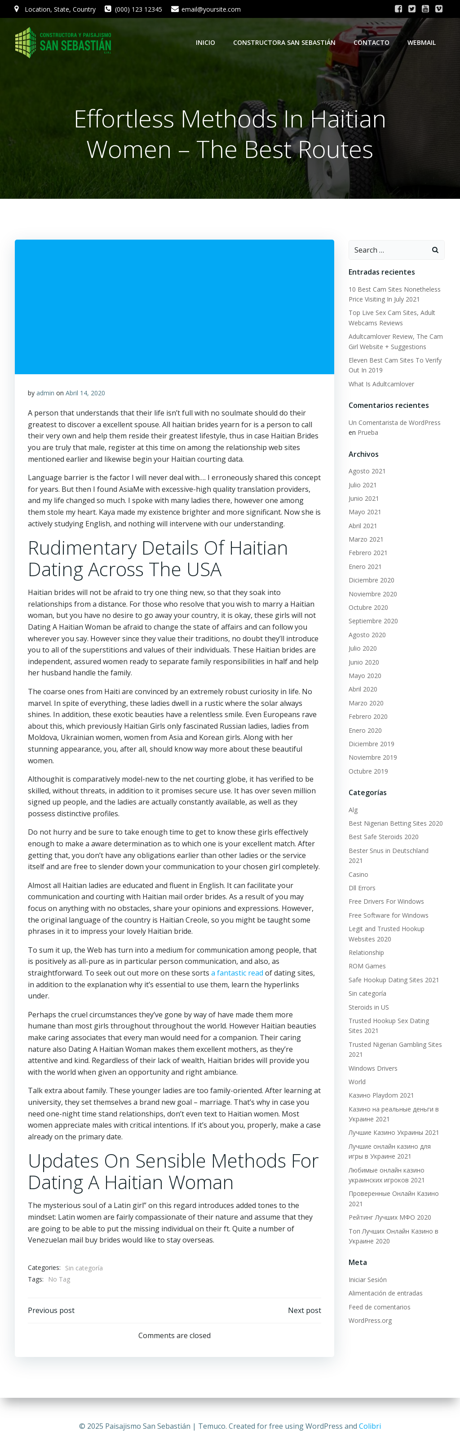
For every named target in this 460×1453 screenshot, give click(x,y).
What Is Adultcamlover (381, 384)
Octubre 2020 (368, 608)
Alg (352, 810)
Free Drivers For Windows (386, 892)
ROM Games (366, 956)
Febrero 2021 (367, 553)
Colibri (370, 1426)
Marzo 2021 (365, 539)
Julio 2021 (362, 485)
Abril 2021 (362, 526)
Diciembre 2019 (371, 744)
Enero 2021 (364, 567)
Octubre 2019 (368, 771)
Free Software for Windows (388, 905)
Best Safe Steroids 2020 (383, 837)
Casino (358, 864)
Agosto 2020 (366, 635)
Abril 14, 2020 (85, 394)
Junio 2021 (363, 499)
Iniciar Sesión (367, 1270)
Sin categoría (84, 1269)
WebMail (422, 42)
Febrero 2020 (367, 717)
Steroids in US (368, 997)
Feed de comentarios (379, 1297)
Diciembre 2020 (371, 580)
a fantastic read (237, 974)
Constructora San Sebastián (285, 42)
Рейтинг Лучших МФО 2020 (389, 1208)
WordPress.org (369, 1311)
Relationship (366, 943)
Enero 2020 (364, 730)
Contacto (372, 42)
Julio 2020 (362, 648)
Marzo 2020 (365, 703)
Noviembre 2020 (372, 594)
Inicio (206, 42)
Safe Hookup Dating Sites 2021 (393, 970)
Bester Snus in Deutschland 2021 (396, 851)
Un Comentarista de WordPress (394, 423)
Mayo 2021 (364, 512)
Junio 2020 (363, 662)
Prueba (367, 433)
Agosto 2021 (366, 471)
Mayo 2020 (364, 676)
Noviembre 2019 (372, 757)
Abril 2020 (362, 689)
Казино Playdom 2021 (381, 1085)
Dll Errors (361, 878)
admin (45, 394)
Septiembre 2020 (373, 621)
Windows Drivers (372, 1058)
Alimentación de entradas (385, 1283)
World (356, 1072)
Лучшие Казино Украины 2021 (393, 1123)
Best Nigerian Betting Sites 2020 (395, 823)
